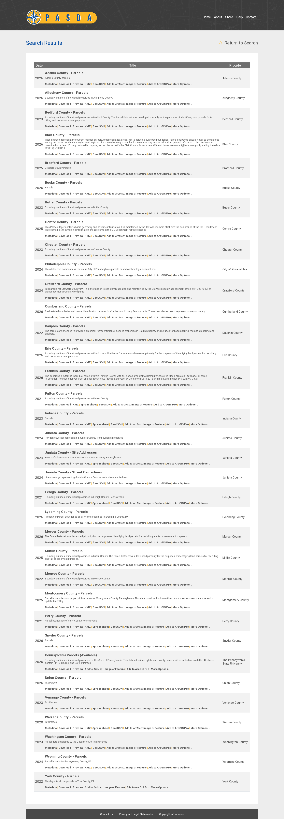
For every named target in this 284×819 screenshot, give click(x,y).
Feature (142, 84)
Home (207, 17)
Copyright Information (171, 814)
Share (229, 17)
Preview (78, 84)
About (218, 17)
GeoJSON (98, 84)
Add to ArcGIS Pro (159, 84)
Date (39, 65)
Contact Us (106, 814)
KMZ (88, 84)
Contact (251, 17)
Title (132, 65)
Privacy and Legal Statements (136, 814)
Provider (235, 65)
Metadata (51, 84)
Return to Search (238, 42)
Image (129, 84)
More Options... (182, 84)
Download (65, 84)
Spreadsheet (88, 404)
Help (239, 17)
